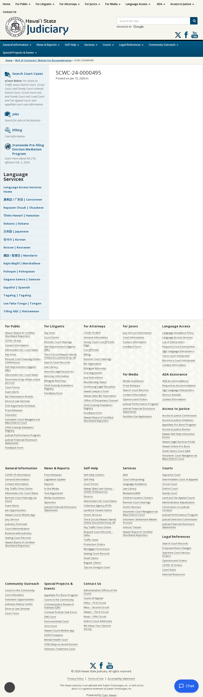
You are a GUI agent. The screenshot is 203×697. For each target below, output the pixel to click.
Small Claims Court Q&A (176, 450)
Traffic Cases (91, 539)
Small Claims (91, 558)
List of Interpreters (173, 342)
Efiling (13, 130)
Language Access (138, 4)
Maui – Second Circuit (96, 607)
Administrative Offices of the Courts (100, 592)
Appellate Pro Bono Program (179, 424)
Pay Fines (10, 354)
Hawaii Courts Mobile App (20, 514)
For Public (23, 4)
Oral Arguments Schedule (20, 405)
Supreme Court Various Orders (176, 554)
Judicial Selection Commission (179, 519)
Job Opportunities (15, 510)
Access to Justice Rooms (176, 429)
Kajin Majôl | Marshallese (22, 263)
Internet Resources (173, 574)
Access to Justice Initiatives (177, 420)
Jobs (11, 114)
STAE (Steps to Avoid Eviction (61, 644)
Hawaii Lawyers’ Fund (96, 391)
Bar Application (92, 363)
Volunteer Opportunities (19, 599)
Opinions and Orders (135, 399)
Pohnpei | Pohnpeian (19, 271)
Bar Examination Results (19, 396)
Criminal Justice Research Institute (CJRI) (59, 606)
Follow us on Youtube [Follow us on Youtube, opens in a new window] (194, 34)
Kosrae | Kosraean (17, 247)
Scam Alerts (12, 391)
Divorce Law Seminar (17, 401)
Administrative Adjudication (178, 502)
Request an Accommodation (179, 385)
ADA (161, 4)
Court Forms (12, 387)
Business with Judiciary (18, 533)
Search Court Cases (23, 75)
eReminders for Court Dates (21, 349)
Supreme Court (171, 474)
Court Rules (169, 569)
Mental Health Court (56, 639)
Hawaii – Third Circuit (96, 611)
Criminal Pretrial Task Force (60, 612)
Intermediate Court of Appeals (180, 479)
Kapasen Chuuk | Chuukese (24, 208)
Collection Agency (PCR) (97, 505)
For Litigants (45, 4)
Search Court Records (57, 362)
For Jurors (92, 4)
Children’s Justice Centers (138, 497)
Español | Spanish (17, 287)
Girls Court (50, 625)
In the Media (51, 488)
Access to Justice (182, 4)
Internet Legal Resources (59, 371)
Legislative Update (55, 479)
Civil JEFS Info (91, 349)
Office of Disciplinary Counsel (101, 400)
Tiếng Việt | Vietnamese (21, 311)
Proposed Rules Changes (176, 548)
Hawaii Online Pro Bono (176, 446)
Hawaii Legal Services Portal (178, 441)
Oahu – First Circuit (95, 602)
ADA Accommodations (175, 381)
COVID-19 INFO (92, 332)
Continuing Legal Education (99, 386)
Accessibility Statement (121, 678)
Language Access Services (177, 337)
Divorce (88, 496)
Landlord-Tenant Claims (98, 510)
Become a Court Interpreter (178, 360)
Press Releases (13, 410)
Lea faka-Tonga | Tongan (22, 303)
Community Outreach (163, 45)
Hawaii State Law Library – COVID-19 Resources (99, 490)
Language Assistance (135, 484)
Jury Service (12, 519)
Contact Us (9, 12)
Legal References (131, 45)
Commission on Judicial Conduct (175, 508)
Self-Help (72, 45)
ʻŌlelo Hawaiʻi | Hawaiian (21, 215)
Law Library (51, 367)
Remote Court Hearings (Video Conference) (23, 360)
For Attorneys (70, 4)
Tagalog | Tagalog (17, 295)
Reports (48, 484)
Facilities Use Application (137, 416)
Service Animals (171, 394)
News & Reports (48, 45)
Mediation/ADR (131, 493)
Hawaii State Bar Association (100, 395)
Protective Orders (94, 544)
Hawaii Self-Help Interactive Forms (178, 435)
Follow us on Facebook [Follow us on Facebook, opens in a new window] (186, 34)
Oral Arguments (93, 372)
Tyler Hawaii (109, 695)
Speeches (50, 502)
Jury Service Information (137, 332)
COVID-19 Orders (172, 565)
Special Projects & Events (20, 52)
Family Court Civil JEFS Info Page (99, 343)
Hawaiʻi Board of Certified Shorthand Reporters (20, 334)
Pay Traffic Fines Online (19, 488)
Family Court (169, 493)
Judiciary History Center (19, 604)
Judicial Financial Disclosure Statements (21, 441)
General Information (17, 45)
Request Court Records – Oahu (98, 533)
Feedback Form (14, 447)
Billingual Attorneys (95, 368)
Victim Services (93, 514)
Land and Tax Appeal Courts (178, 497)
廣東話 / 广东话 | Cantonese (23, 199)
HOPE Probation (53, 635)
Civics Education (14, 594)
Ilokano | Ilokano (16, 223)
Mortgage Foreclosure (97, 548)
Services (90, 45)
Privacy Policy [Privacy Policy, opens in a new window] (75, 678)
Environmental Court (56, 621)
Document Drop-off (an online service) (22, 381)
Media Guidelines (133, 381)
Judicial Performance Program (23, 435)
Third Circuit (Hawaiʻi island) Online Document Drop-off (60, 356)
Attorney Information (56, 376)
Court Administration (17, 528)
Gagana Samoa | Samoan (22, 279)
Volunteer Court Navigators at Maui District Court (22, 421)
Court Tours (12, 613)
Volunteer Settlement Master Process (140, 521)
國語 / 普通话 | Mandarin (20, 255)
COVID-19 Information (18, 474)
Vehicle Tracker (132, 527)
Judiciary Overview (16, 524)
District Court (170, 488)
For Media (112, 4)
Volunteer (11, 414)
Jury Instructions (93, 377)
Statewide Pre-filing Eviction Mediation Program (24, 149)
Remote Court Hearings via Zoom (21, 499)
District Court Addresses (98, 621)
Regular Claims (92, 562)
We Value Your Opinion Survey (97, 627)
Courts (108, 45)
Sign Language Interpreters (178, 351)
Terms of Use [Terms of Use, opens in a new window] (96, 678)
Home (6, 4)
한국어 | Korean (15, 239)
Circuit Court (169, 484)
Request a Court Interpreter (178, 346)
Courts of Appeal (93, 598)
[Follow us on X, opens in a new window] (178, 34)
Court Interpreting (133, 479)
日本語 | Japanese (16, 231)
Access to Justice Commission (179, 415)
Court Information (133, 337)
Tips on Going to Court (97, 567)
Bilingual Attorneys (55, 380)
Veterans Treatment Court (59, 648)
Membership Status (95, 382)
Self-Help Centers (94, 474)
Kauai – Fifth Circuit (95, 616)
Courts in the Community (20, 590)
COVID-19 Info (13, 340)
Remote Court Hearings (58, 342)
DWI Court (50, 616)
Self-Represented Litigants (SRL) (20, 368)
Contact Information (17, 345)
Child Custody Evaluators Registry (19, 429)
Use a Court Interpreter (176, 355)
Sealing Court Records (18, 537)
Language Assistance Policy (178, 332)
